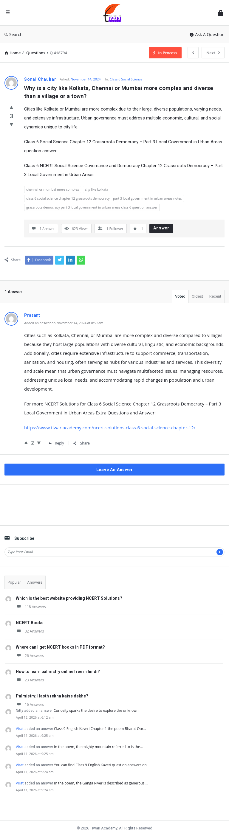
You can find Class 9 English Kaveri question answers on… (101, 764)
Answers (34, 582)
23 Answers (30, 680)
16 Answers (30, 704)
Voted (180, 296)
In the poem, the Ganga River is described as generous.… (101, 783)
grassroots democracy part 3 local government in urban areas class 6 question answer (91, 207)
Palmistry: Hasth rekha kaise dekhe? (52, 696)
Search (13, 34)
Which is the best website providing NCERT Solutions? (69, 598)
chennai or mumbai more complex (52, 189)
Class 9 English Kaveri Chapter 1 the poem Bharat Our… (100, 728)
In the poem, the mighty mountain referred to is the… (98, 746)
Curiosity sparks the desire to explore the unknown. (97, 710)
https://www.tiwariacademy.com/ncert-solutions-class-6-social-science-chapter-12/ (109, 428)
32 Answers (30, 631)
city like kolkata (96, 189)
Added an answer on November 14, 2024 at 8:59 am (63, 323)
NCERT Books (30, 622)
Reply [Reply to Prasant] (56, 443)
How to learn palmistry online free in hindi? (58, 671)
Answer (161, 228)
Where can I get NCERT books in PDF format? (60, 647)
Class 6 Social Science (126, 79)
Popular (14, 582)
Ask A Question (207, 34)
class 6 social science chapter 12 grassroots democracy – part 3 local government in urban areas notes (104, 198)
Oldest (197, 296)
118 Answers (31, 606)
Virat (20, 728)
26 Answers (30, 655)
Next (213, 52)
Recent (215, 296)
